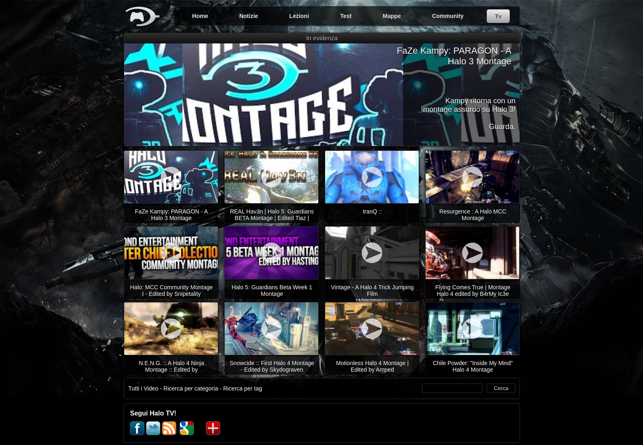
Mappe (392, 16)
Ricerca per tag (242, 388)
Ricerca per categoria (191, 388)
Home (200, 16)
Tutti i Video (143, 388)
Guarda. (502, 127)
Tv (498, 16)
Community (448, 16)
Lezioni (299, 16)
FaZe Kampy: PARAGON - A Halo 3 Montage (454, 55)
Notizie (248, 16)
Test (346, 16)
